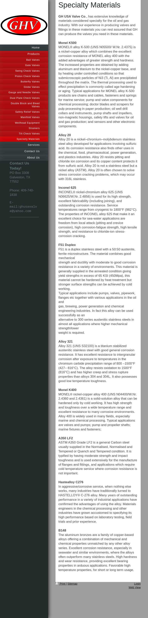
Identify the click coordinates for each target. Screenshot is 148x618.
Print (61, 583)
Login (137, 583)
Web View (135, 587)
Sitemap (72, 583)
